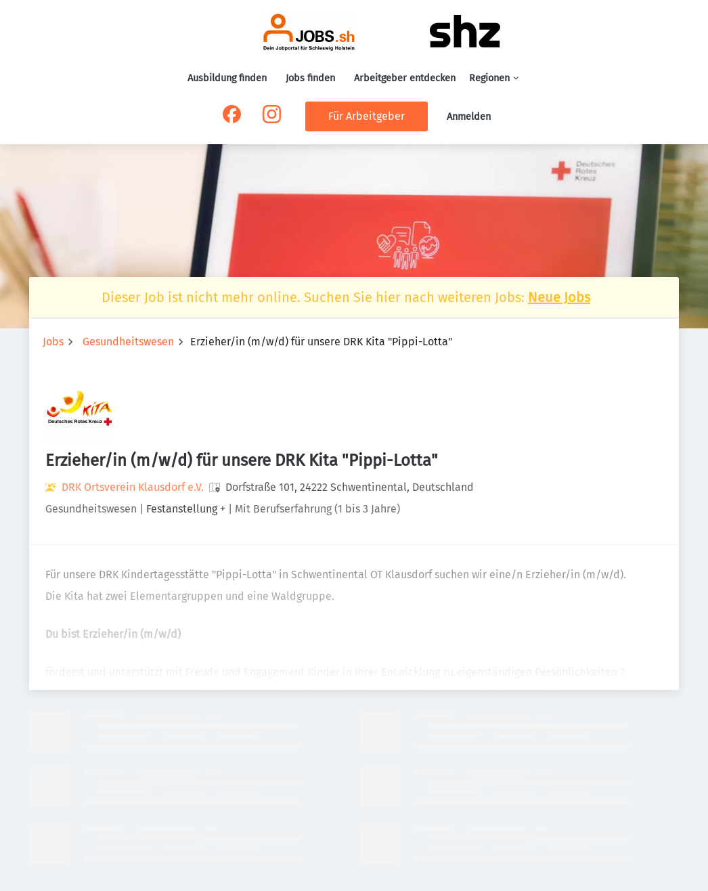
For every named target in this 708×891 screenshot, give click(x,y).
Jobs (53, 341)
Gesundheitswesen (128, 341)
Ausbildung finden (227, 78)
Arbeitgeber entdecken (405, 78)
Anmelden (469, 117)
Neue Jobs (559, 297)
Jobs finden (310, 78)
